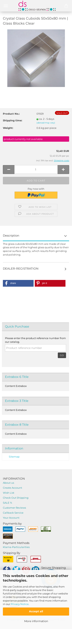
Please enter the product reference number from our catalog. (35, 340)
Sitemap (14, 456)
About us (8, 482)
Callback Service (13, 512)
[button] (18, 283)
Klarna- (7, 547)
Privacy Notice (20, 604)
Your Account (11, 517)
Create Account (12, 487)
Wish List (8, 492)
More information (36, 621)
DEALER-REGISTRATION (20, 268)
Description (11, 235)
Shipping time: (12, 120)
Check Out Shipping (15, 497)
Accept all (36, 611)
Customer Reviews (14, 507)
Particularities (21, 547)
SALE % (7, 502)
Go (62, 355)
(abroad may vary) (45, 122)
